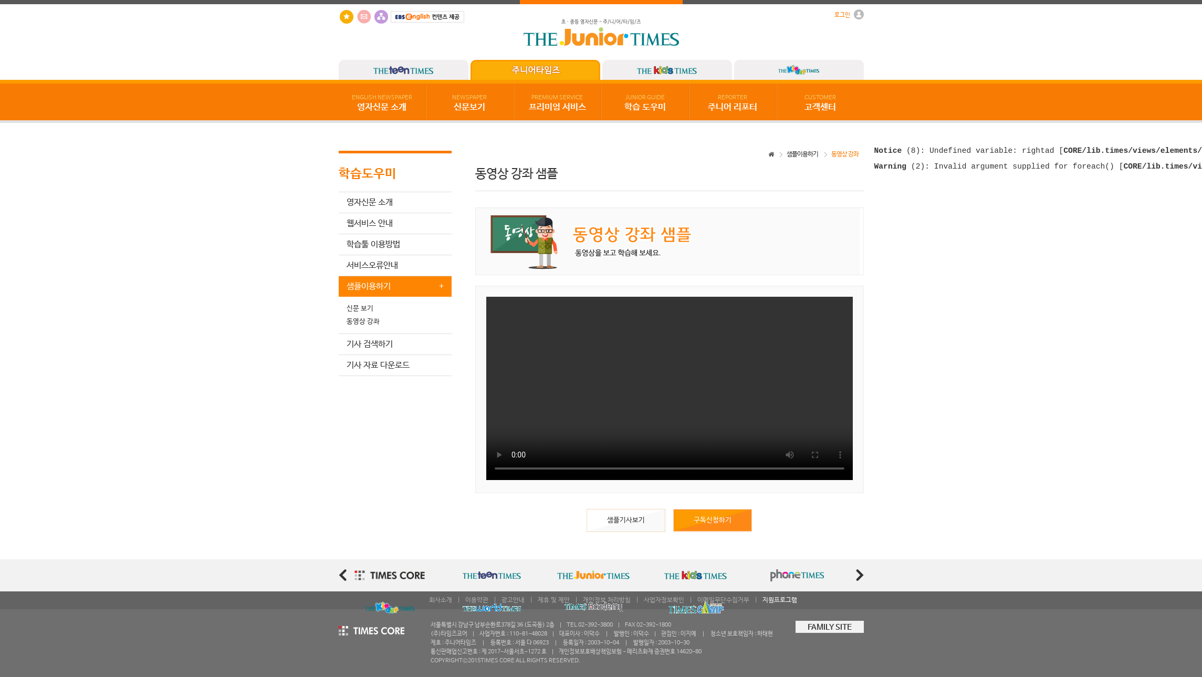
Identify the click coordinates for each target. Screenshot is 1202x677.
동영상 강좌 (363, 322)
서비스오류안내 (372, 265)
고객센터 (820, 103)
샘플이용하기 (802, 154)
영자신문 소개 (382, 103)
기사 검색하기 (370, 344)
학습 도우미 (645, 103)
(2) (899, 169)
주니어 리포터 (732, 103)
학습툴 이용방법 (373, 244)
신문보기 (469, 103)
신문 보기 (360, 309)
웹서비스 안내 (370, 223)
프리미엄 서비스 (557, 103)
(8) (897, 152)
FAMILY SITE (830, 627)
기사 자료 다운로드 (378, 365)
